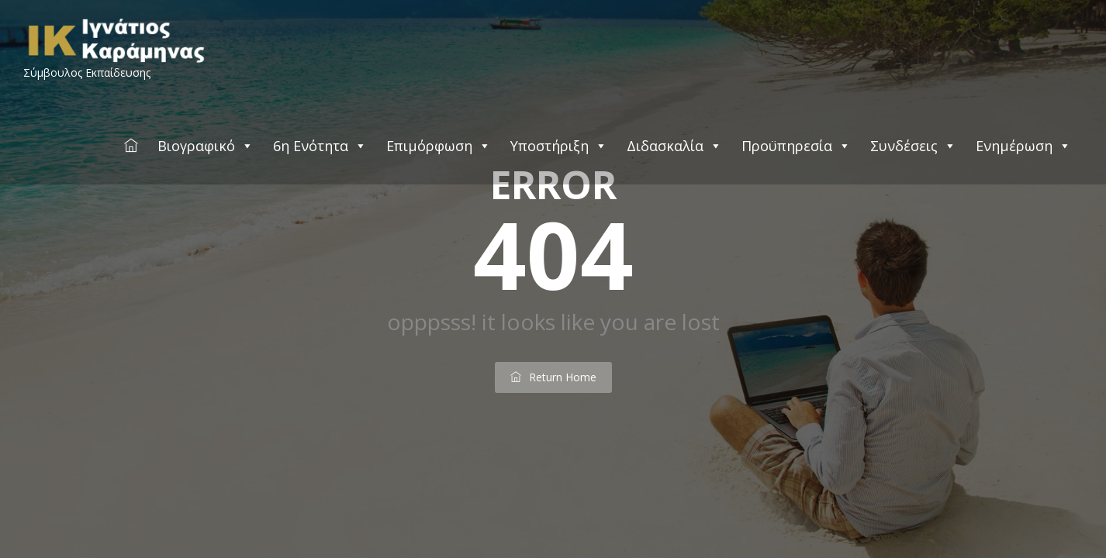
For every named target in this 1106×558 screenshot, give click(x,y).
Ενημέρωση (1023, 145)
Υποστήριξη (558, 145)
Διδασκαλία (674, 145)
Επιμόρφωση (438, 145)
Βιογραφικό (205, 145)
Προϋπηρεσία (796, 145)
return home (553, 377)
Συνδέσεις (913, 145)
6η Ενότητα (320, 145)
